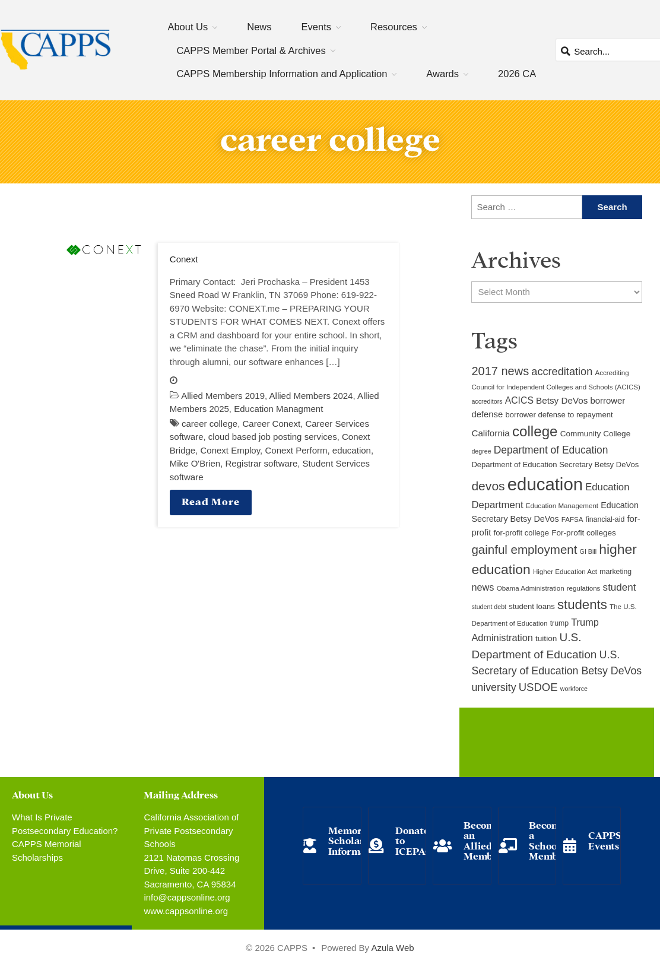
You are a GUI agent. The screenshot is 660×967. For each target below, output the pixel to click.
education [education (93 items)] (545, 484)
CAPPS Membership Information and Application (281, 73)
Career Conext (272, 423)
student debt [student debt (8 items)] (488, 606)
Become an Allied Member (483, 840)
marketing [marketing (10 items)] (615, 571)
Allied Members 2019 (223, 396)
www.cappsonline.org (186, 911)
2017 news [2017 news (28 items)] (500, 371)
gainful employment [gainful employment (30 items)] (524, 549)
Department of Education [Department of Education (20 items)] (551, 450)
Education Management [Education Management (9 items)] (562, 505)
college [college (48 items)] (535, 431)
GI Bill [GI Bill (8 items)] (588, 551)
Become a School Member (548, 840)
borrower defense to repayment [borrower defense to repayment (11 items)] (559, 414)
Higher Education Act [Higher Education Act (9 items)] (565, 571)
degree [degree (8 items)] (481, 451)
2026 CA (517, 73)
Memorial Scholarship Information (356, 840)
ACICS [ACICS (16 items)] (519, 400)
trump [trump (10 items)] (559, 623)
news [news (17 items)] (482, 587)
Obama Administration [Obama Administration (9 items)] (530, 588)
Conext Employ (231, 450)
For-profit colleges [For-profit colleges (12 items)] (583, 532)
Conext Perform (296, 450)
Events (316, 26)
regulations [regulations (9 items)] (584, 588)
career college (209, 423)
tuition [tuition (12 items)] (546, 638)
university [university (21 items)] (493, 687)
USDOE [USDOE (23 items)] (538, 687)
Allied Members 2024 (311, 396)
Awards (442, 73)
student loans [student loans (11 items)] (532, 606)
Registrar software (262, 463)
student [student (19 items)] (619, 587)
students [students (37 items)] (582, 604)
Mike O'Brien (195, 463)
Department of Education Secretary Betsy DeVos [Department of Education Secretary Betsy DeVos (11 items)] (555, 464)
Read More (211, 500)
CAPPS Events (604, 839)
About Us (187, 26)
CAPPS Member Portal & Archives (250, 50)
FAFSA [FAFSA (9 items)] (572, 519)
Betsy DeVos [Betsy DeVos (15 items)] (562, 400)
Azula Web (392, 948)
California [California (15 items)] (490, 433)
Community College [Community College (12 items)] (595, 433)
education (351, 450)
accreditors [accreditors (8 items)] (486, 401)
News (259, 26)
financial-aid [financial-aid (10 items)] (605, 519)
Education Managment (278, 409)
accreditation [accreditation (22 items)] (561, 372)
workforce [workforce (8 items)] (574, 688)
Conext (184, 259)
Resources (393, 26)
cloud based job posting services (272, 437)
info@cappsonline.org (187, 897)
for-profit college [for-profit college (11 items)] (521, 532)
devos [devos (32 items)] (487, 486)
